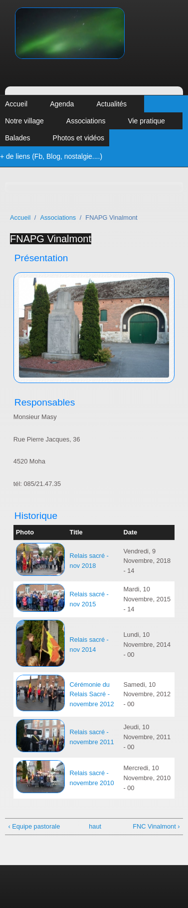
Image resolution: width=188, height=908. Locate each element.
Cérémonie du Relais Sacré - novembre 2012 (92, 694)
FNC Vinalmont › (156, 826)
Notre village (24, 121)
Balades (17, 138)
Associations (86, 121)
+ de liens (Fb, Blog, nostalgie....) (51, 156)
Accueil (16, 104)
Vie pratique (146, 121)
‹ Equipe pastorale (34, 826)
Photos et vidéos (79, 138)
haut (92, 826)
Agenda (62, 104)
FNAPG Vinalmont (50, 238)
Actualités (111, 104)
